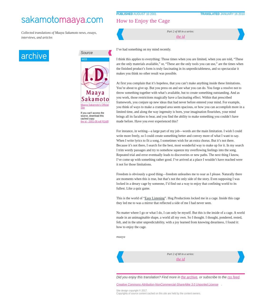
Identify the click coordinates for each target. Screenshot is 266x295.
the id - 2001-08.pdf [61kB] (95, 121)
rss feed (233, 277)
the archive (189, 277)
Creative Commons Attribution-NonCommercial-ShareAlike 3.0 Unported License (167, 284)
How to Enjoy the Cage (143, 21)
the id (180, 37)
